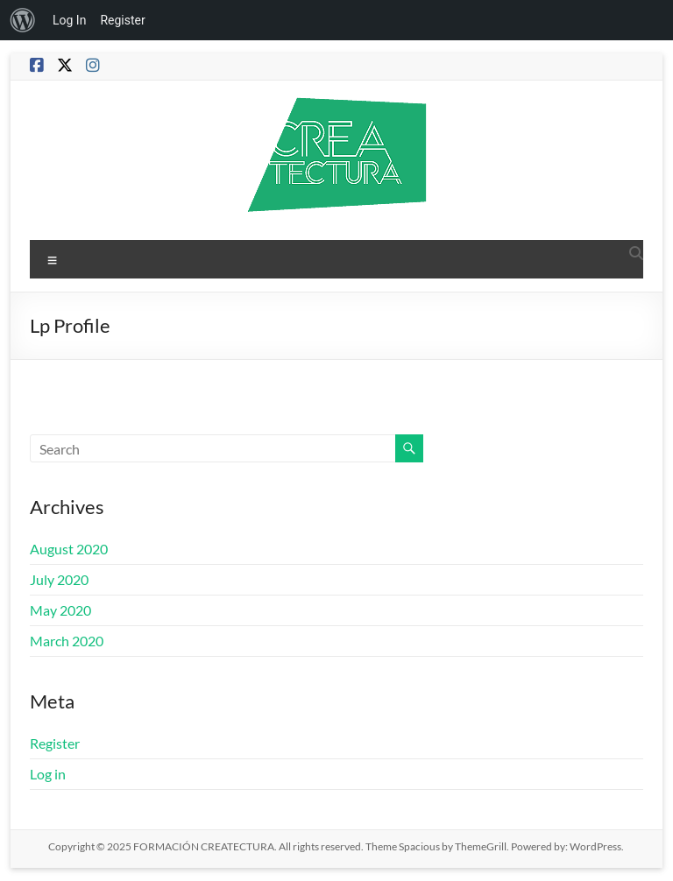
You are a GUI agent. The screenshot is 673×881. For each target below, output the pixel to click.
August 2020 (69, 548)
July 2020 (59, 579)
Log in (48, 773)
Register (55, 743)
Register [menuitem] (122, 20)
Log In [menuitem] (69, 20)
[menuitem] (23, 20)
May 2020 (60, 610)
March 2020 (66, 640)
